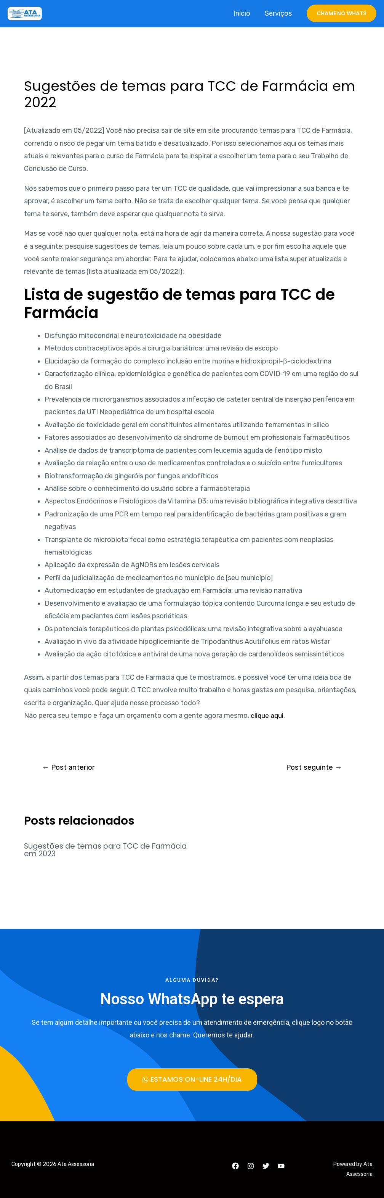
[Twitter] (265, 1166)
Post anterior (69, 767)
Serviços (278, 13)
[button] (192, 1079)
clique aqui (267, 715)
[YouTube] (281, 1166)
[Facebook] (235, 1166)
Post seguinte (313, 767)
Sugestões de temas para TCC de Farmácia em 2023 (90, 850)
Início (243, 13)
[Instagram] (250, 1166)
